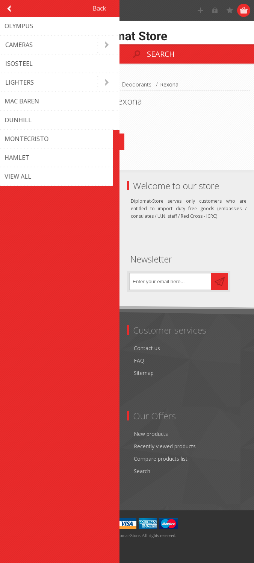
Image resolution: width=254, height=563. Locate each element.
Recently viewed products (165, 446)
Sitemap (144, 372)
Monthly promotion (34, 348)
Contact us (147, 348)
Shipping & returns (33, 360)
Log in (215, 10)
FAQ (139, 360)
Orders (19, 458)
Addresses (23, 446)
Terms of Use (27, 372)
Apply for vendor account (41, 483)
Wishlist (20, 471)
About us (21, 397)
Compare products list (160, 458)
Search (142, 471)
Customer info (28, 433)
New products (151, 433)
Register (200, 10)
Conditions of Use (32, 385)
